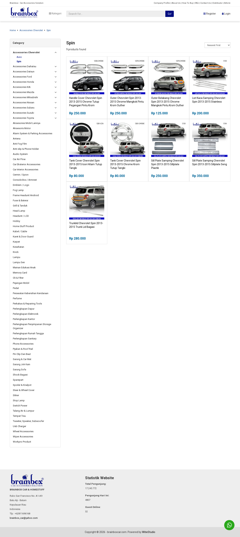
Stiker (16, 395)
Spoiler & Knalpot (22, 385)
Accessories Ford (22, 76)
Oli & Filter (18, 277)
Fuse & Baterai (20, 200)
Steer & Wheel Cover (23, 390)
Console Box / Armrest (25, 179)
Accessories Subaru (23, 107)
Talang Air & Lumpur (23, 410)
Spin (49, 30)
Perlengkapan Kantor (24, 319)
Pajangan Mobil (21, 283)
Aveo (19, 57)
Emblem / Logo (21, 185)
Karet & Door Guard (23, 236)
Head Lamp (19, 210)
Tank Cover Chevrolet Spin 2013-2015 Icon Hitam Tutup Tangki (85, 164)
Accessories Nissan (23, 102)
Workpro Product (22, 441)
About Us (176, 3)
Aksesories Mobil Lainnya (26, 123)
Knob (16, 252)
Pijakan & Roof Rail (23, 349)
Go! (169, 13)
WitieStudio (148, 532)
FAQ (197, 3)
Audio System (20, 154)
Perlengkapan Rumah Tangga (28, 333)
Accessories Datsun (23, 71)
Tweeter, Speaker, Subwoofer (28, 421)
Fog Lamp (18, 190)
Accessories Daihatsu (24, 66)
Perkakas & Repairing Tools (27, 303)
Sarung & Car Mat (22, 359)
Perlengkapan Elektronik (25, 314)
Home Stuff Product (23, 226)
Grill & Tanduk (20, 205)
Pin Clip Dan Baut (22, 354)
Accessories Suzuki (23, 112)
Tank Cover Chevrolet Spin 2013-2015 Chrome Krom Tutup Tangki (125, 164)
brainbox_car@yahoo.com (24, 518)
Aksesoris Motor (22, 128)
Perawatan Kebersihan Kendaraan (30, 293)
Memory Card (20, 272)
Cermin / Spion (21, 174)
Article (227, 3)
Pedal (16, 288)
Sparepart (18, 379)
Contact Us (205, 3)
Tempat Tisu (19, 416)
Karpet (16, 241)
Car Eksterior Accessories (26, 164)
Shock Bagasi (20, 374)
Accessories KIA (22, 87)
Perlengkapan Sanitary (24, 338)
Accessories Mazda (23, 92)
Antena (16, 138)
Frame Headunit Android (26, 195)
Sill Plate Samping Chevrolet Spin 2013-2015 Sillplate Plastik (167, 164)
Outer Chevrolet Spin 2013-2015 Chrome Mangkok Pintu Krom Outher (127, 101)
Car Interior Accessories (25, 169)
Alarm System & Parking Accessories (32, 133)
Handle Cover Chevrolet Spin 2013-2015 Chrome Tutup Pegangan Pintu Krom (85, 101)
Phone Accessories (23, 343)
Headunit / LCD (21, 216)
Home (13, 30)
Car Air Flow (19, 159)
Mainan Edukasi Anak (24, 267)
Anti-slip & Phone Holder (26, 149)
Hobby (16, 221)
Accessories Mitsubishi (25, 97)
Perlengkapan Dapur (23, 308)
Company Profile (162, 3)
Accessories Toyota (23, 118)
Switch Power (20, 405)
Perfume (17, 298)
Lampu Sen (19, 262)
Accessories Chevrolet (31, 30)
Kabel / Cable (20, 231)
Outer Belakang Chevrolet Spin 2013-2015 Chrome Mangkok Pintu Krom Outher (167, 101)
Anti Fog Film (20, 143)
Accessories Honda (23, 81)
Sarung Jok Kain (21, 364)
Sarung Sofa (19, 369)
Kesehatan (18, 246)
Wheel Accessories (23, 431)
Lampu (16, 257)
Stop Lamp (19, 400)
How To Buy (187, 3)
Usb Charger (19, 426)
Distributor (217, 3)
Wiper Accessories (23, 436)
